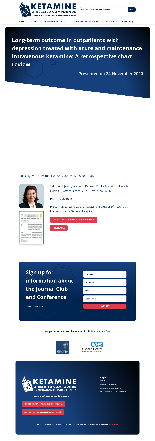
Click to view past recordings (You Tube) (41, 412)
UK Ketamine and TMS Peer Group (119, 22)
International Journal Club (54, 22)
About (34, 22)
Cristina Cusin (74, 207)
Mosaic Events (114, 424)
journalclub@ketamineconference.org (51, 396)
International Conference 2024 (111, 388)
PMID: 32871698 (61, 199)
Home (21, 22)
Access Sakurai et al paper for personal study (72, 220)
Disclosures (58, 228)
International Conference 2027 (85, 22)
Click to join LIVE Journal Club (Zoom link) (42, 404)
